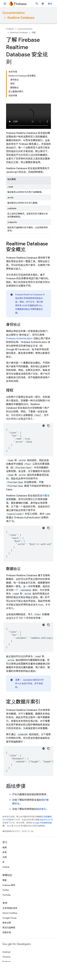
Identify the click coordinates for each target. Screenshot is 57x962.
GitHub (5, 867)
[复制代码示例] (48, 425)
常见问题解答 (8, 927)
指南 (4, 847)
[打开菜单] (5, 3)
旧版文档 (6, 932)
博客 (4, 880)
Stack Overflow (9, 913)
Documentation (13, 13)
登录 (50, 3)
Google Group (9, 917)
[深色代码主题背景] (43, 425)
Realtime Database (20, 18)
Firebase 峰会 (8, 885)
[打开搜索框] (37, 3)
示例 (4, 857)
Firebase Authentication (19, 338)
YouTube (6, 894)
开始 (14, 794)
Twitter (5, 890)
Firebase (10, 29)
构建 (34, 32)
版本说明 (6, 922)
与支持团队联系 (9, 908)
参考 (4, 852)
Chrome (6, 956)
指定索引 (41, 809)
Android (6, 952)
